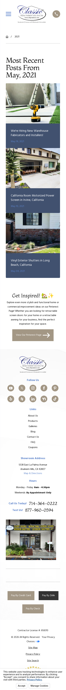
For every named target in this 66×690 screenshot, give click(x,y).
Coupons (33, 447)
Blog (33, 431)
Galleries (33, 426)
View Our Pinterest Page (33, 335)
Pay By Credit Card (21, 595)
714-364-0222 (43, 503)
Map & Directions (33, 473)
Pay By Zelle (48, 595)
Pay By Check (33, 609)
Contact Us (33, 437)
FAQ (33, 442)
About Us (33, 416)
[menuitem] (33, 648)
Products (33, 421)
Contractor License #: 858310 (33, 630)
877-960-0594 (39, 510)
